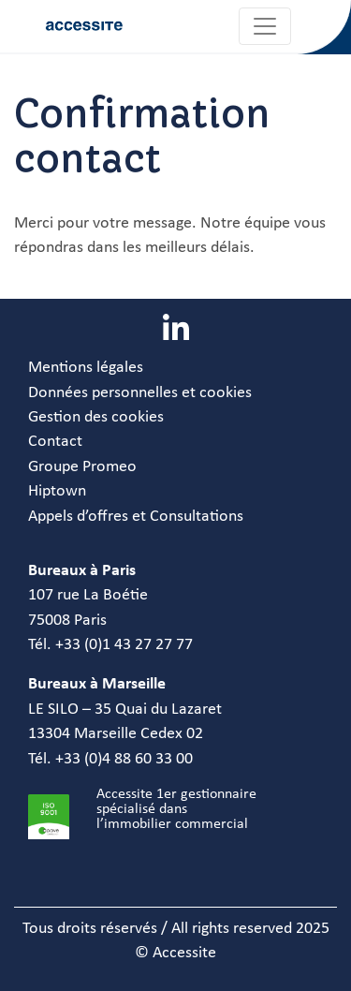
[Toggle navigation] (265, 26)
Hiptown (57, 491)
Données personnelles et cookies (140, 393)
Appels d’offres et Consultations (135, 517)
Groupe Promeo (82, 467)
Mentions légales (85, 368)
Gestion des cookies (96, 417)
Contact (55, 442)
